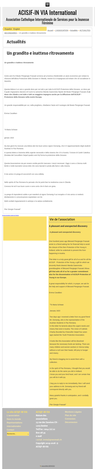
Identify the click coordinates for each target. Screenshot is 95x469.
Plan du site (70, 415)
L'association (13, 415)
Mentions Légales (73, 412)
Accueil (50, 30)
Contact (10, 430)
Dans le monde (14, 419)
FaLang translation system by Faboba (10, 215)
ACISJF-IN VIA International (47, 12)
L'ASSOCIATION (61, 30)
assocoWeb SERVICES (48, 466)
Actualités (74, 30)
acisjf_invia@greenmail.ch (49, 440)
